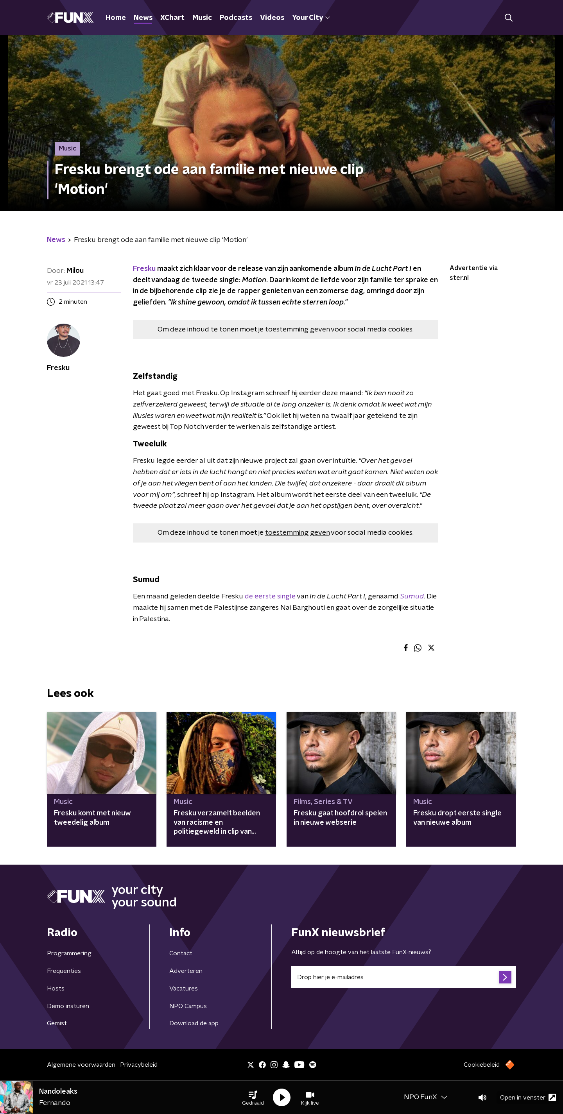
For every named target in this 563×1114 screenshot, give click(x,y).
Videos (272, 17)
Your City (311, 17)
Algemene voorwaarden (81, 1065)
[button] (252, 1097)
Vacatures (183, 988)
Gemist (57, 1023)
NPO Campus (188, 1006)
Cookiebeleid (482, 1065)
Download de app (194, 1023)
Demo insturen (68, 1006)
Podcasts (236, 17)
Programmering (69, 953)
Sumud (412, 596)
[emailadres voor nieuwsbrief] (403, 977)
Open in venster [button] (528, 1097)
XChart (172, 17)
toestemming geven (297, 329)
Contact (180, 953)
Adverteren (186, 971)
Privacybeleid (139, 1065)
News (143, 17)
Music (202, 17)
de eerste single (270, 596)
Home (116, 17)
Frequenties (64, 971)
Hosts (56, 988)
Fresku (144, 268)
